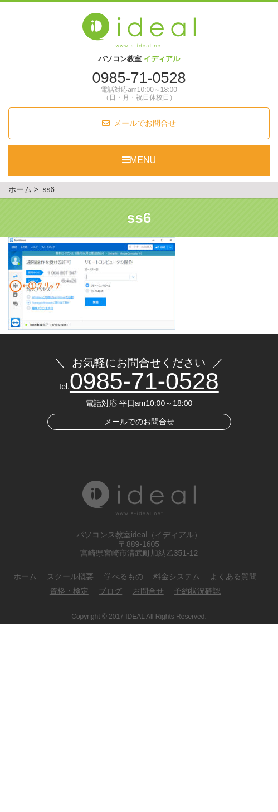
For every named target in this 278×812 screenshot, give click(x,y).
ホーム (25, 576)
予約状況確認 (197, 590)
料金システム (176, 576)
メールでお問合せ (145, 123)
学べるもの (123, 576)
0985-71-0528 (139, 78)
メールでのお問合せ (139, 421)
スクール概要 (70, 576)
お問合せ (148, 590)
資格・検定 (69, 590)
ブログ (110, 590)
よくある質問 (233, 576)
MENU (139, 160)
